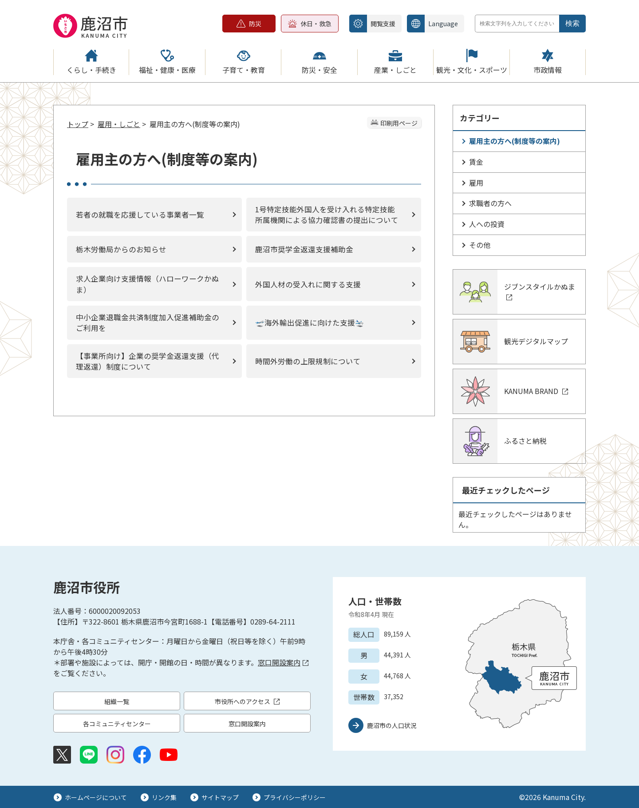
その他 (479, 244)
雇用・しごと (119, 124)
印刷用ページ (399, 123)
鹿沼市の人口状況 (392, 725)
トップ (77, 124)
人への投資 (487, 224)
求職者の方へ (490, 203)
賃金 (476, 161)
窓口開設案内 (283, 662)
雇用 (476, 182)
